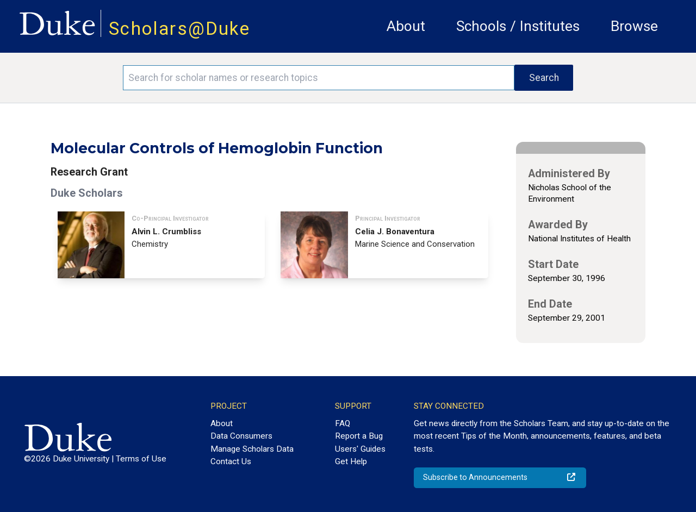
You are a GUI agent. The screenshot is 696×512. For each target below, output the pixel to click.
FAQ (342, 423)
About (406, 26)
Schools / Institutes (518, 26)
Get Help (351, 461)
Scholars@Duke (179, 28)
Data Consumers (241, 436)
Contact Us (230, 461)
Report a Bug (359, 436)
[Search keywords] (318, 77)
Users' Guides (360, 449)
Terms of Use (141, 459)
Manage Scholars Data (252, 449)
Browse (634, 26)
